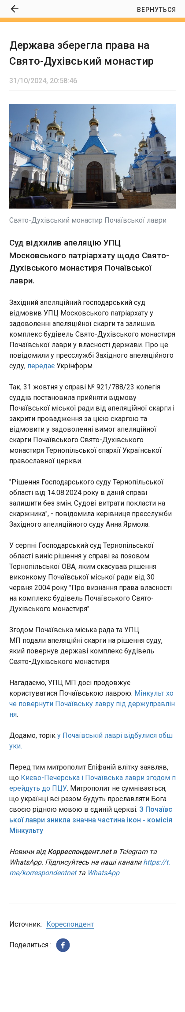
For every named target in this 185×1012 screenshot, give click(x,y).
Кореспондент (70, 924)
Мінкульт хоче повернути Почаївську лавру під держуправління (92, 704)
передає (41, 366)
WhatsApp (103, 873)
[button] (63, 945)
